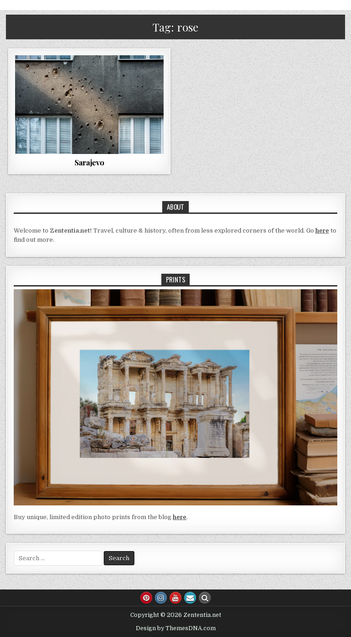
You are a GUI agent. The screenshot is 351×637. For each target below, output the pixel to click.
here (322, 230)
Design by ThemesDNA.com (176, 628)
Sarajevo (89, 162)
